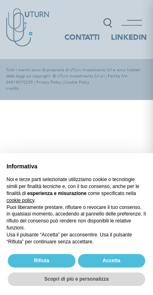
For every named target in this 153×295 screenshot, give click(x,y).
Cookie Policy (76, 82)
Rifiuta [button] (41, 260)
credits (12, 88)
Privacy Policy (48, 82)
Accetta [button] (111, 260)
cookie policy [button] (20, 200)
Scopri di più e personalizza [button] (76, 279)
